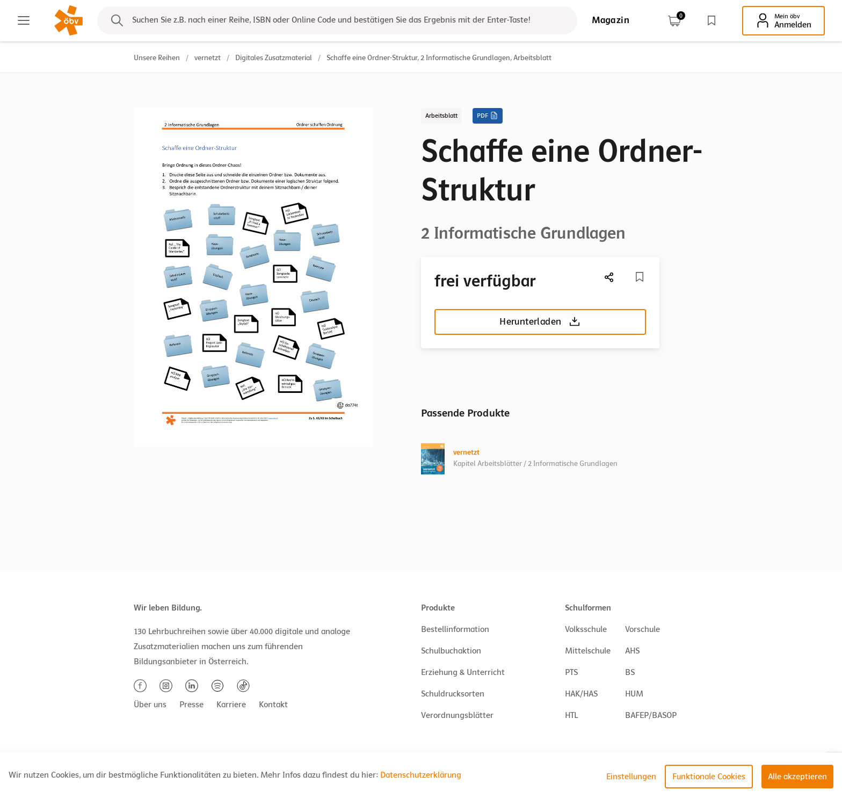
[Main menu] (23, 20)
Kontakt (273, 704)
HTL (571, 715)
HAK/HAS (581, 694)
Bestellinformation (455, 629)
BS (630, 672)
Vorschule (642, 629)
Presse (191, 704)
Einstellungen (631, 776)
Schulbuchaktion (451, 651)
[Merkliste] (639, 276)
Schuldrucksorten (452, 694)
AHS (632, 651)
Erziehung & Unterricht (463, 672)
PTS (571, 672)
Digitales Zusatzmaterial (273, 57)
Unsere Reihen (157, 57)
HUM (634, 694)
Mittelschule (588, 651)
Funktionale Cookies (708, 776)
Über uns (150, 704)
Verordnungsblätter (457, 715)
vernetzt (207, 57)
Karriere (231, 704)
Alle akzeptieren (797, 776)
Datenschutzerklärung (420, 775)
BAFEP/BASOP (651, 715)
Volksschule (586, 629)
